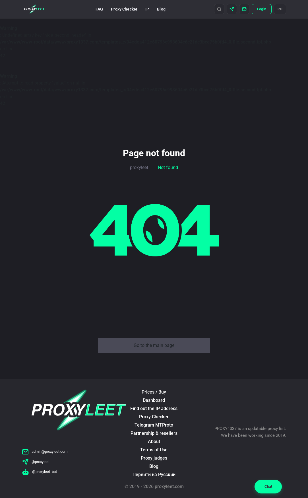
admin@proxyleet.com (44, 451)
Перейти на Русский (154, 474)
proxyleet (139, 167)
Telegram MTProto (154, 425)
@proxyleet (35, 462)
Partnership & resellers (154, 433)
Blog (161, 9)
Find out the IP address (153, 408)
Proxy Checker (124, 9)
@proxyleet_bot (39, 472)
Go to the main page (154, 345)
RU (280, 9)
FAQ (99, 9)
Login (261, 9)
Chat (268, 486)
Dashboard (154, 400)
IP (147, 9)
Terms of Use (154, 449)
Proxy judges (154, 458)
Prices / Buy (154, 392)
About (154, 441)
